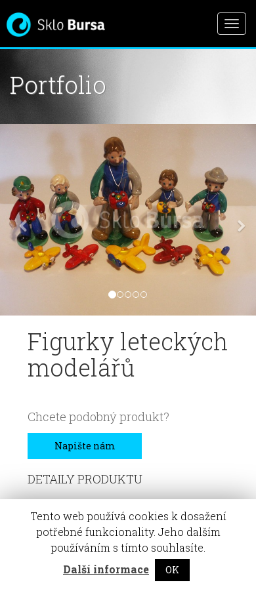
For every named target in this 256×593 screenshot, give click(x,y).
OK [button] (172, 569)
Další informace (106, 569)
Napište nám (85, 446)
